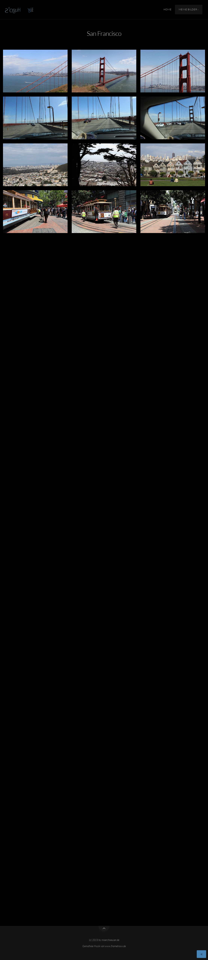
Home (168, 9)
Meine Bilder (188, 9)
